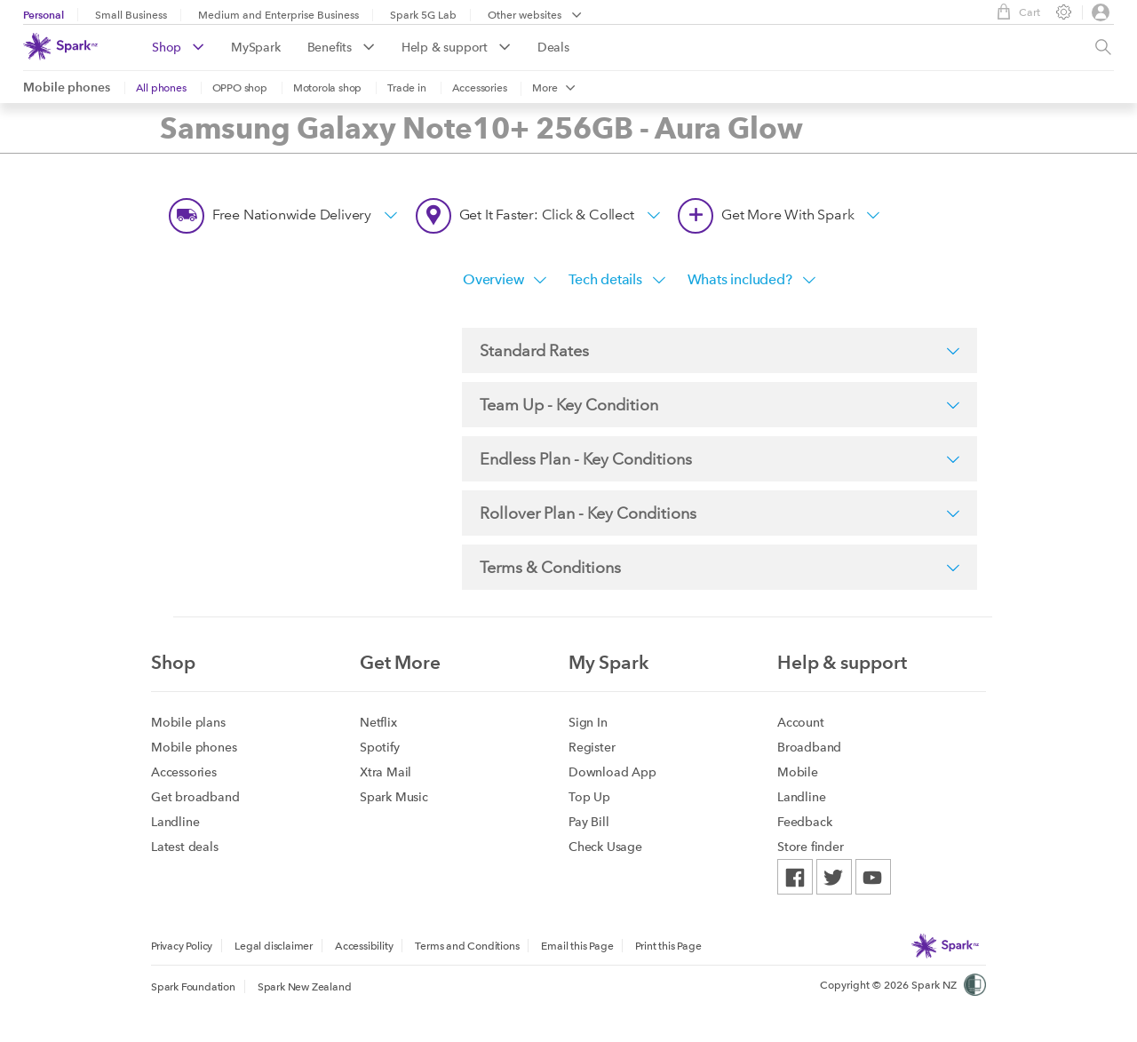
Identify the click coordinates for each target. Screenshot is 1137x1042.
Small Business (131, 15)
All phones (161, 88)
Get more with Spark (779, 216)
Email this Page (577, 946)
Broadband (809, 747)
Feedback (804, 822)
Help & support (456, 47)
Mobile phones (66, 87)
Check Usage (605, 847)
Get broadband (195, 797)
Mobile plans (188, 722)
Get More (400, 662)
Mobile (797, 772)
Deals (553, 47)
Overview (505, 279)
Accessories (479, 88)
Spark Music (394, 797)
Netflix (378, 722)
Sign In (588, 722)
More (553, 88)
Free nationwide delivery (283, 216)
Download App (612, 772)
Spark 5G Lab (423, 15)
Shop (178, 47)
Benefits (341, 47)
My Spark (608, 662)
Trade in (406, 88)
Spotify (380, 747)
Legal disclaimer (274, 946)
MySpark (256, 47)
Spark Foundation (193, 987)
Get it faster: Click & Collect (538, 216)
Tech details (616, 279)
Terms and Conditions (467, 946)
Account (800, 722)
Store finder (810, 847)
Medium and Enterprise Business (278, 15)
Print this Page (668, 946)
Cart (1014, 11)
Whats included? (752, 279)
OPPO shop (239, 88)
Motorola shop (327, 88)
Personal (43, 14)
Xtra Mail (385, 772)
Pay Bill (588, 822)
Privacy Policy (181, 946)
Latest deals (185, 847)
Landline (175, 822)
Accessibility (364, 946)
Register (591, 747)
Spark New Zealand (305, 987)
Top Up (589, 797)
